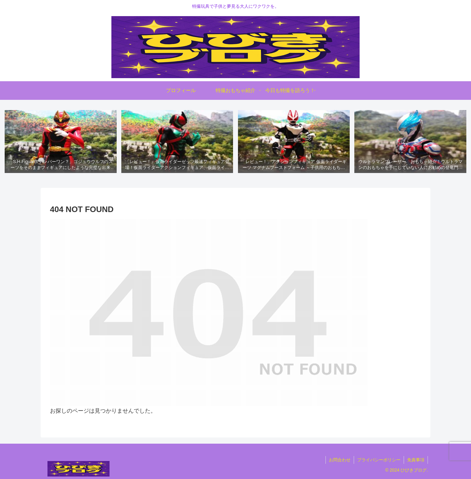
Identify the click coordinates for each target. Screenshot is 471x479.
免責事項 (415, 459)
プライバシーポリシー (379, 459)
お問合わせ (340, 459)
